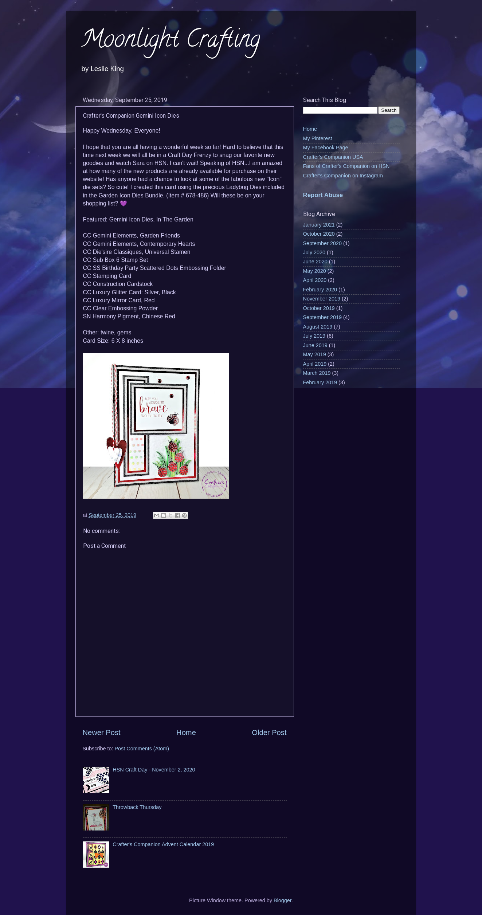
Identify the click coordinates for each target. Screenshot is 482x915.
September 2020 (322, 243)
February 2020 (320, 289)
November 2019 (321, 299)
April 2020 (315, 280)
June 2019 (315, 345)
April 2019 (315, 364)
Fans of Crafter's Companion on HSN (346, 166)
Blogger (282, 900)
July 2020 (314, 252)
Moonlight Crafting (170, 41)
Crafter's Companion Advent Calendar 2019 (163, 844)
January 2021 (319, 225)
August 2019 (318, 327)
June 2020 (315, 261)
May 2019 (314, 354)
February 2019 (320, 382)
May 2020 (314, 271)
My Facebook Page (325, 147)
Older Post (269, 733)
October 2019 (319, 308)
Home (186, 733)
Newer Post (102, 733)
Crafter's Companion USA (333, 157)
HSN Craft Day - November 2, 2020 (154, 770)
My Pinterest (317, 138)
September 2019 (322, 317)
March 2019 (317, 373)
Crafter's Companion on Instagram (343, 175)
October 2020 (319, 234)
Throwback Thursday (137, 807)
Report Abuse (323, 195)
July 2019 (314, 336)
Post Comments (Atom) (142, 748)
